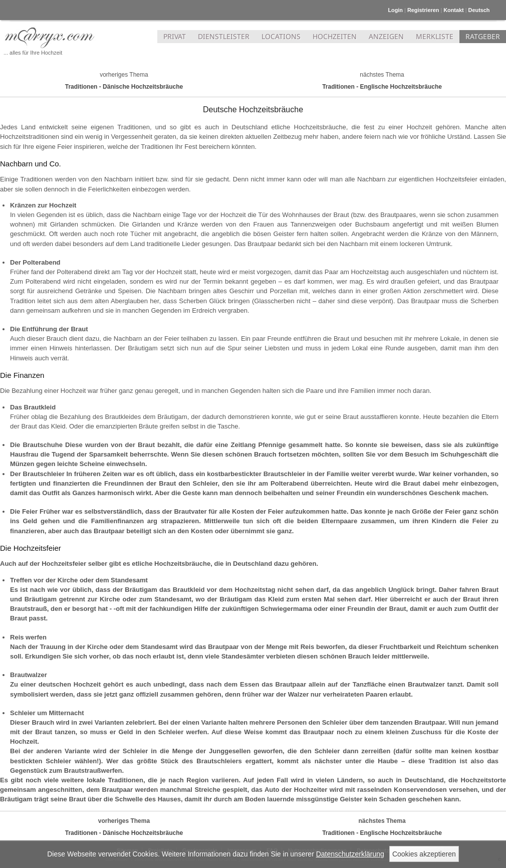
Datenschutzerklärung (350, 854)
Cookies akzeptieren (424, 854)
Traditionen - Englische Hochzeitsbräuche (382, 86)
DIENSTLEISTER (223, 36)
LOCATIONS (281, 36)
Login (395, 10)
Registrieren (423, 10)
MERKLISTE (434, 36)
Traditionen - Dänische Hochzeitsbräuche (124, 86)
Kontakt (453, 10)
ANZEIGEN (386, 36)
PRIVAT (174, 36)
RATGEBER (482, 36)
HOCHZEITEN (335, 36)
